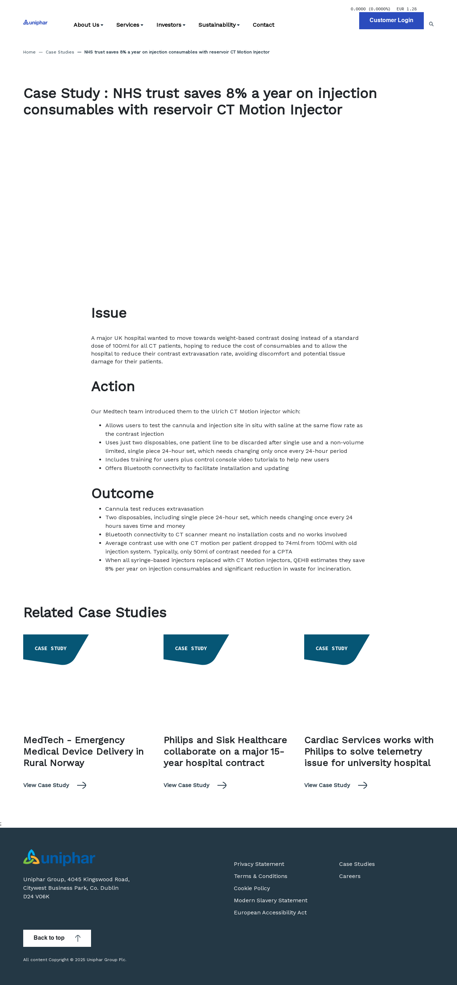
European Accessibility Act (270, 912)
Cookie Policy (252, 888)
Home (29, 52)
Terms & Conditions (260, 876)
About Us (89, 24)
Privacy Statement (259, 864)
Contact (263, 24)
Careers (350, 876)
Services (130, 24)
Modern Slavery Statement (270, 900)
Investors (171, 24)
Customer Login (391, 21)
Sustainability (219, 24)
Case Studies (60, 52)
